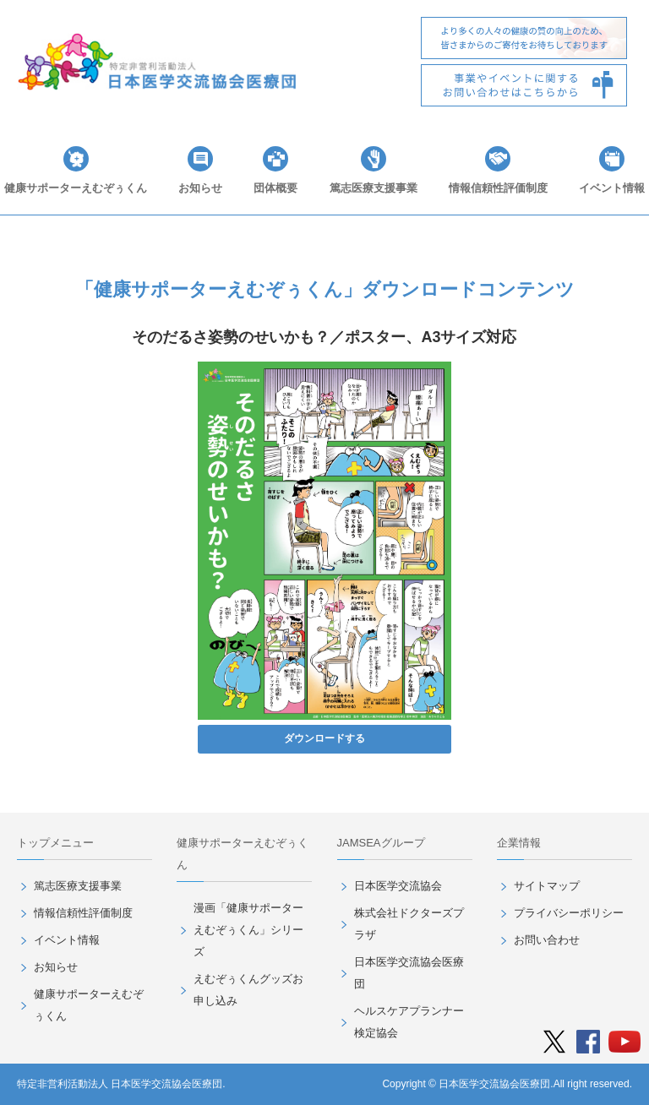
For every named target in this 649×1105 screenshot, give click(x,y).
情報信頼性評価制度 (498, 188)
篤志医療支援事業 (373, 188)
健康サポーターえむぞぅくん (75, 188)
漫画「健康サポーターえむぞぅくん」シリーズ (248, 929)
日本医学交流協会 (398, 885)
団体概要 (275, 188)
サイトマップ (547, 885)
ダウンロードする (324, 738)
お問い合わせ (547, 940)
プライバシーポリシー (569, 912)
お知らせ (200, 188)
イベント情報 (612, 188)
